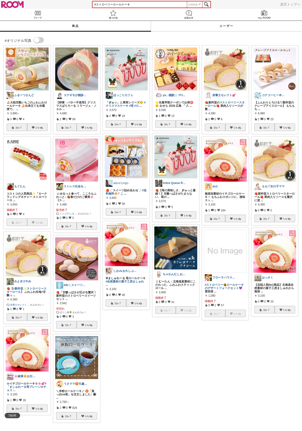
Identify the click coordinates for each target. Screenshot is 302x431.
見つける (113, 14)
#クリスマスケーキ (126, 104)
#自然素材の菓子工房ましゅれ (125, 281)
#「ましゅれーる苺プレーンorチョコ (26, 387)
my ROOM (264, 14)
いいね (39, 127)
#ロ (136, 105)
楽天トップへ (290, 4)
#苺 (131, 105)
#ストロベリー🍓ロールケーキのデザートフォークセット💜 (224, 286)
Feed (38, 14)
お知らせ (188, 14)
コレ (18, 127)
